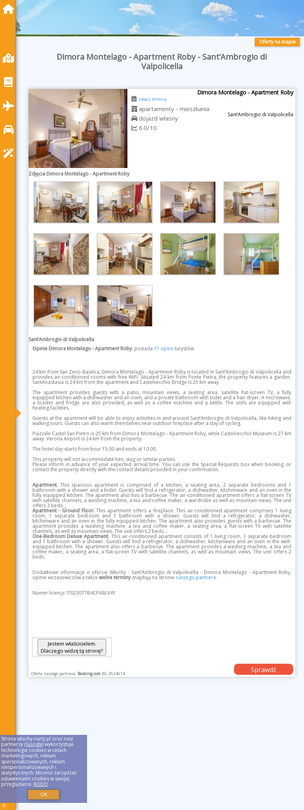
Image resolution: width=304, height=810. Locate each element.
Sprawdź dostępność (263, 670)
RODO (41, 784)
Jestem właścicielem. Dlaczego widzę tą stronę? (72, 647)
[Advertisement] (162, 752)
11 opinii (163, 348)
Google (34, 744)
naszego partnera (196, 577)
